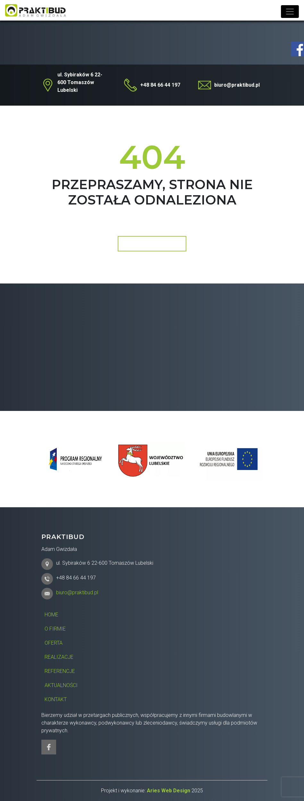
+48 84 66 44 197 (160, 85)
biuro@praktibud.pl (237, 85)
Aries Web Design (168, 791)
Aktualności (61, 685)
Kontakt (56, 699)
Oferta (54, 643)
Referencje (60, 671)
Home (51, 615)
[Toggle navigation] (290, 11)
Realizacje (59, 657)
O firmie (55, 629)
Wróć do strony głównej (151, 243)
